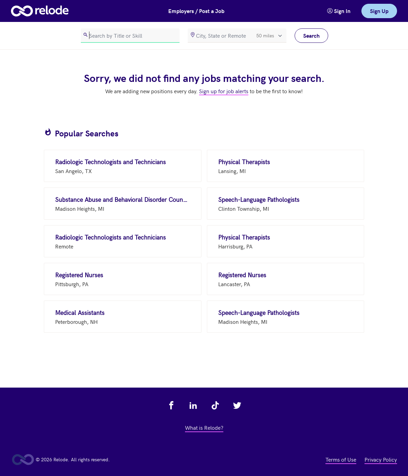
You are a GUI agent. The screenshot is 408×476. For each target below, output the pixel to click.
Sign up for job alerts (223, 91)
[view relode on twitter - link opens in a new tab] (237, 405)
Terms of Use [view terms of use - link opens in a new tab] (340, 459)
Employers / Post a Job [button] (196, 10)
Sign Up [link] (379, 10)
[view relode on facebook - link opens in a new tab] (171, 405)
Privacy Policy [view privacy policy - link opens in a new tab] (380, 459)
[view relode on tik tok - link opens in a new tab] (215, 405)
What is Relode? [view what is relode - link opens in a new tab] (204, 427)
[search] (130, 35)
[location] (237, 35)
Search (311, 35)
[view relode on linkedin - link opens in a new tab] (193, 405)
